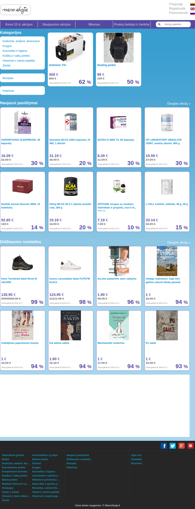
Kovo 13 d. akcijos (19, 24)
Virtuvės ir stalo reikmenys (17, 496)
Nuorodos (136, 463)
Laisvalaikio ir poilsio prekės (48, 475)
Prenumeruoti (178, 12)
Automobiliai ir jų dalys (45, 455)
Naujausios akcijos (57, 24)
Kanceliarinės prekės (13, 467)
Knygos (7, 46)
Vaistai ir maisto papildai (45, 492)
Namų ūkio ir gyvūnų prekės (48, 484)
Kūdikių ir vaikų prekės (16, 55)
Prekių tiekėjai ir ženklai (132, 24)
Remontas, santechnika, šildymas (51, 488)
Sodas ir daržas (10, 492)
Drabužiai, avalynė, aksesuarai (21, 41)
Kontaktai (136, 459)
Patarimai (8, 90)
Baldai (5, 459)
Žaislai (6, 65)
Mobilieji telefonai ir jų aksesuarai (20, 484)
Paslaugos (8, 488)
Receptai (8, 78)
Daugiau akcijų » (178, 103)
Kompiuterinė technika (14, 471)
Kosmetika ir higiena (15, 50)
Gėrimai (36, 463)
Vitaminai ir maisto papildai (19, 60)
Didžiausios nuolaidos (78, 459)
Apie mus (136, 455)
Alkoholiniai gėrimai (13, 455)
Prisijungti (176, 4)
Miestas (94, 24)
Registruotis (177, 8)
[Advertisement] (73, 405)
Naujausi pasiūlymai (77, 455)
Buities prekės (40, 459)
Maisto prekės (10, 479)
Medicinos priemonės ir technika (50, 479)
